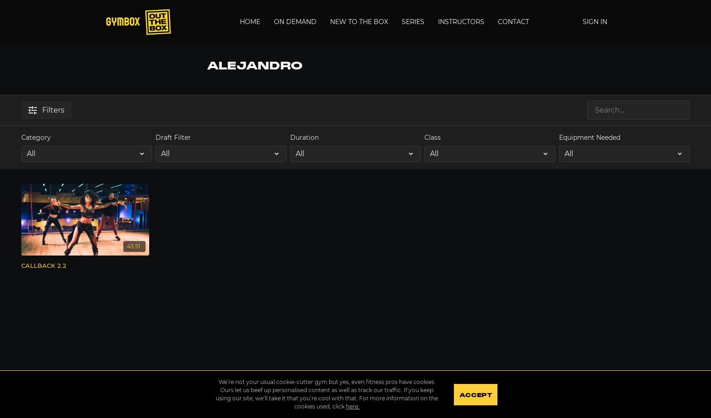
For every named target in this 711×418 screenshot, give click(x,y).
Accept (475, 395)
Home (250, 22)
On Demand (295, 22)
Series (413, 22)
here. (353, 406)
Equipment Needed (589, 137)
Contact (513, 22)
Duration (304, 137)
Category (36, 137)
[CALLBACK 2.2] (85, 265)
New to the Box (359, 22)
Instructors (461, 22)
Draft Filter (173, 137)
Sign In (595, 22)
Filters (46, 110)
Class (432, 137)
